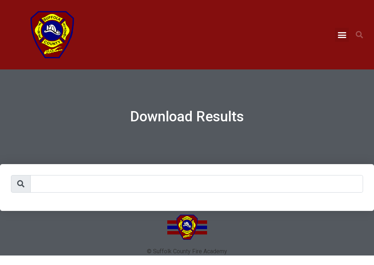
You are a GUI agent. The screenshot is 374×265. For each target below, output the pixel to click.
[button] (342, 35)
